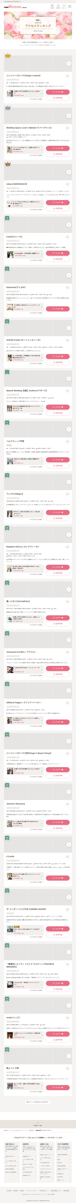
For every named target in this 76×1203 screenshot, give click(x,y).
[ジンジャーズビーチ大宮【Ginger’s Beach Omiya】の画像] (38, 741)
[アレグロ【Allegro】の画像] (38, 482)
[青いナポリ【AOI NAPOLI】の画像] (38, 589)
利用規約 (15, 1190)
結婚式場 (31, 1130)
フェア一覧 (57, 92)
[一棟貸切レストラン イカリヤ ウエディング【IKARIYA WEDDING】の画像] (38, 952)
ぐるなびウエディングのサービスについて (33, 1194)
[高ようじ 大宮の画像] (38, 1056)
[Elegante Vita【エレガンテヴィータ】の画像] (38, 534)
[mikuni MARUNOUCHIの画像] (38, 172)
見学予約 (57, 98)
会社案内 (9, 1190)
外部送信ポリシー (44, 1190)
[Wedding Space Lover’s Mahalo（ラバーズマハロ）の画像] (38, 116)
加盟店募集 (66, 1190)
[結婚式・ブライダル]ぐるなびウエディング (15, 1130)
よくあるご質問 (50, 1194)
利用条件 (22, 1190)
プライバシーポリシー (32, 1190)
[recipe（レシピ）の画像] (38, 1005)
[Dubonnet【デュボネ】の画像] (38, 275)
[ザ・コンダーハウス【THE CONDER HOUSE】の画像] (38, 897)
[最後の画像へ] (68, 63)
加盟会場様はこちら (56, 1190)
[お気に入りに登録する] (67, 76)
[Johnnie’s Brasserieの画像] (38, 792)
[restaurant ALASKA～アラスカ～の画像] (38, 640)
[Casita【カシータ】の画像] (38, 225)
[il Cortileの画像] (38, 844)
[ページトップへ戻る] (38, 1124)
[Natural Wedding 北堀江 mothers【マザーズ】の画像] (38, 378)
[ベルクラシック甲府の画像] (38, 429)
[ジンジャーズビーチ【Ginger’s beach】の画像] (38, 63)
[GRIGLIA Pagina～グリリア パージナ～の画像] (38, 690)
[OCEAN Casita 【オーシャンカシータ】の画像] (38, 328)
